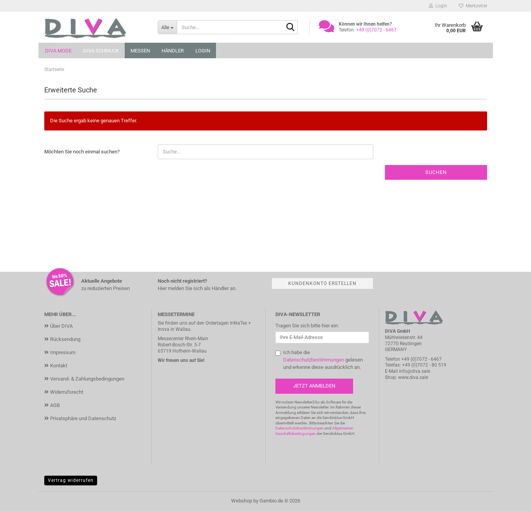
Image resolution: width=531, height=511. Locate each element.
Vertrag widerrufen (71, 480)
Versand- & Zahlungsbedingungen (87, 379)
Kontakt (58, 365)
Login (202, 51)
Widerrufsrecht (66, 392)
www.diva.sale (413, 377)
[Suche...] (167, 27)
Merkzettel (473, 6)
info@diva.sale (414, 371)
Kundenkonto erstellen (322, 283)
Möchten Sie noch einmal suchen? (82, 152)
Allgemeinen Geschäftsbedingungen (314, 431)
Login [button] (438, 6)
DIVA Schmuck (101, 51)
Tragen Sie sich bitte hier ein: (307, 325)
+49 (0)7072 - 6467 (421, 359)
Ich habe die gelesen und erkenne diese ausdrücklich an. (323, 359)
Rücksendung (65, 339)
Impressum (62, 352)
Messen (140, 51)
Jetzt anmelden (314, 386)
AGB (55, 405)
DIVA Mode (58, 51)
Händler (173, 51)
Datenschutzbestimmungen (313, 360)
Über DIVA (61, 326)
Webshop (241, 501)
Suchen (436, 172)
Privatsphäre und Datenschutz (83, 418)
